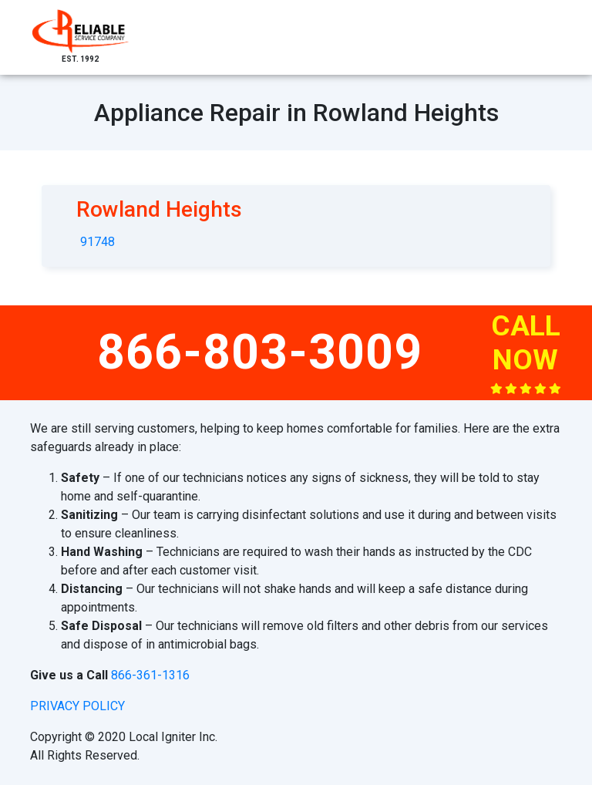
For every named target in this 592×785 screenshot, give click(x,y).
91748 (97, 241)
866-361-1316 (150, 675)
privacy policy (77, 706)
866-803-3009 (259, 352)
